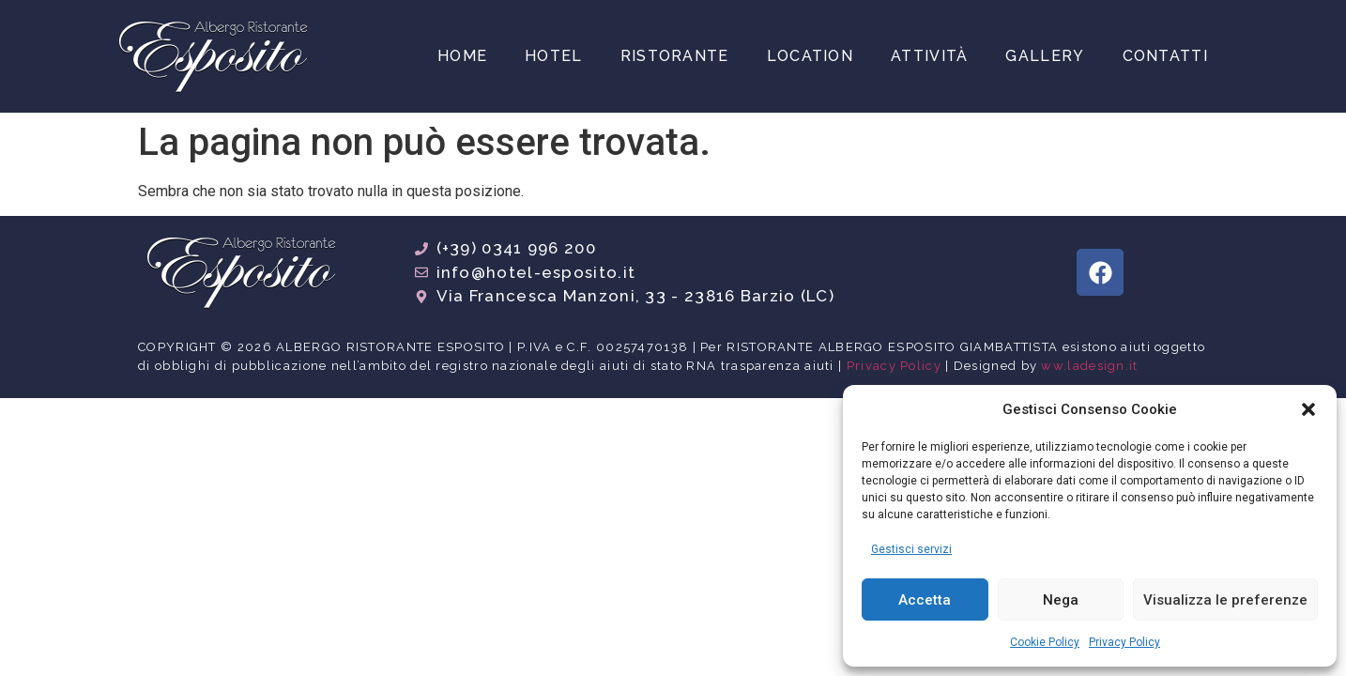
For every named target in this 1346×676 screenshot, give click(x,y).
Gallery (1044, 56)
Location (810, 56)
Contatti (1165, 56)
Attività (929, 56)
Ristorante (674, 56)
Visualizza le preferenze (1225, 600)
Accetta (924, 600)
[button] (1308, 409)
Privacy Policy (1124, 642)
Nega (1060, 600)
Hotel (554, 56)
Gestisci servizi (911, 549)
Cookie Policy (1044, 642)
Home (462, 56)
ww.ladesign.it (1089, 366)
